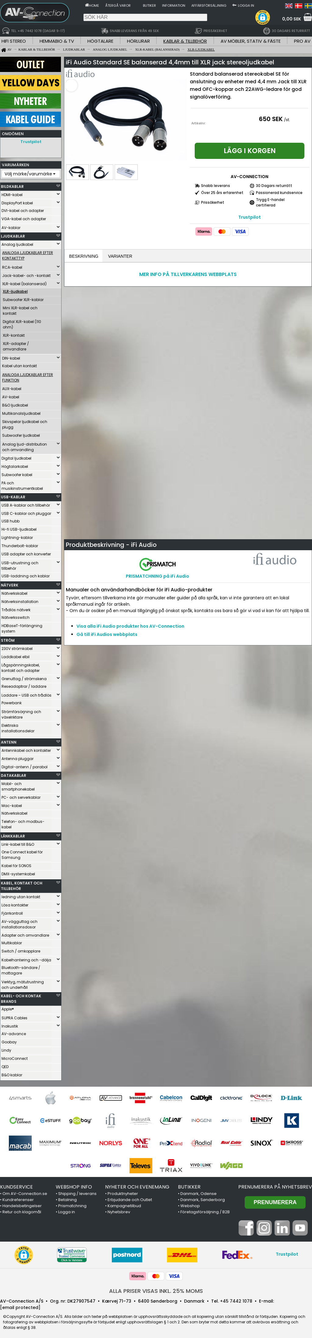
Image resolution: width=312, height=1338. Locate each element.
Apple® (8, 1007)
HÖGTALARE (100, 41)
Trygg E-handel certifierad (270, 202)
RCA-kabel (12, 265)
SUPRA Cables (14, 1016)
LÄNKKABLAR (13, 834)
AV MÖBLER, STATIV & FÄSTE (251, 41)
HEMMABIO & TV (57, 41)
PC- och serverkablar (21, 795)
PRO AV (302, 41)
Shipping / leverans (77, 1192)
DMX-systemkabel (18, 872)
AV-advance (14, 1032)
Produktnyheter (123, 1192)
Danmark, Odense (198, 1192)
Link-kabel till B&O (18, 842)
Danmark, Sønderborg (202, 1198)
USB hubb (11, 519)
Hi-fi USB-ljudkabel (19, 527)
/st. (287, 120)
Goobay (9, 1040)
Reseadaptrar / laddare (24, 684)
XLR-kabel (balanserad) (24, 282)
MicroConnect (15, 1057)
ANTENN (8, 740)
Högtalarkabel (15, 465)
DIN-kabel (11, 356)
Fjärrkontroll (12, 911)
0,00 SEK (291, 19)
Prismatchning (72, 1204)
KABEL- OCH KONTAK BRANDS (21, 997)
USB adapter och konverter (26, 552)
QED (5, 1065)
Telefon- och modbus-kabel (23, 822)
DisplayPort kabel (17, 201)
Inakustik (10, 1024)
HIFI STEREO (14, 41)
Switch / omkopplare (21, 949)
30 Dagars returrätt (274, 185)
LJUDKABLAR (13, 234)
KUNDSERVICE (16, 1185)
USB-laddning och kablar (26, 574)
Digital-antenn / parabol (25, 765)
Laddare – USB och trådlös (26, 693)
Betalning (67, 1198)
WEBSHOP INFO (74, 1185)
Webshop (190, 1204)
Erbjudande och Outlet (130, 1198)
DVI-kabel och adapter (23, 209)
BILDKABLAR (12, 185)
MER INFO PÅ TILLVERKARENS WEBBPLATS (188, 274)
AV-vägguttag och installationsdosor (19, 922)
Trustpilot (30, 142)
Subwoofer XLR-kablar (23, 298)
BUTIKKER (189, 1185)
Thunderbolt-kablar (20, 544)
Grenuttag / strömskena (24, 677)
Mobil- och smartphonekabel (18, 785)
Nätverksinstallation (20, 600)
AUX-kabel (11, 387)
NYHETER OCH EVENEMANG (137, 1185)
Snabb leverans (215, 185)
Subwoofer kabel (17, 473)
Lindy (6, 1048)
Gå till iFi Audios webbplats (106, 635)
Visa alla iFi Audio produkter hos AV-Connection (130, 627)
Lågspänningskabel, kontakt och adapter (21, 666)
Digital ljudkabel (16, 456)
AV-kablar (11, 226)
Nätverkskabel (14, 591)
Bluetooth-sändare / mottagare (21, 968)
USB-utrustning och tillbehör (20, 564)
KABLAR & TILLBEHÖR (185, 41)
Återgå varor (118, 5)
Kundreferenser (18, 1198)
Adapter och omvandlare (25, 933)
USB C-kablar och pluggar (26, 512)
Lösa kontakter (15, 903)
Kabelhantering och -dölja (26, 958)
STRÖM (8, 638)
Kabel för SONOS (16, 864)
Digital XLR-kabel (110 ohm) (22, 322)
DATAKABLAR (13, 774)
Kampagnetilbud (124, 1204)
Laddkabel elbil (16, 655)
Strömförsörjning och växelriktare (21, 713)
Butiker (149, 5)
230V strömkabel (17, 647)
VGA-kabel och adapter (24, 217)
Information (173, 5)
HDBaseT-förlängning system (22, 627)
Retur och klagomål (21, 1210)
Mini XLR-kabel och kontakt (20, 309)
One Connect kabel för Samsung (22, 853)
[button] (262, 17)
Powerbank (12, 701)
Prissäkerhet (212, 202)
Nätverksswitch (16, 616)
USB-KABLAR (13, 495)
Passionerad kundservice (279, 192)
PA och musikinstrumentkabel (22, 484)
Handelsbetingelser (22, 1204)
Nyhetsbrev (119, 1210)
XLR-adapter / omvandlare (16, 344)
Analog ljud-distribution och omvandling (24, 445)
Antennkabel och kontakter (26, 749)
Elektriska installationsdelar (18, 726)
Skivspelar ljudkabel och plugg (24, 423)
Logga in (246, 5)
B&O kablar (12, 1073)
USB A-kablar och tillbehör (26, 503)
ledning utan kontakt (21, 895)
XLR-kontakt (14, 333)
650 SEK (271, 119)
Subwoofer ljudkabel (21, 433)
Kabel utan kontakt (19, 364)
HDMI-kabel (12, 193)
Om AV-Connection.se (24, 1192)
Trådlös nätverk (16, 608)
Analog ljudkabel (17, 243)
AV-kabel (10, 395)
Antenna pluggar (18, 757)
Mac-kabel (12, 804)
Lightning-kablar (17, 536)
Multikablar (12, 941)
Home (94, 5)
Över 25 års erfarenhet (222, 192)
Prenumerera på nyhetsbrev (275, 1185)
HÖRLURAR (138, 41)
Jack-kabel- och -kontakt (26, 274)
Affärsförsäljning (208, 5)
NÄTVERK (9, 583)
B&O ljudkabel (15, 403)
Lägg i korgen (250, 151)
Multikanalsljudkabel (21, 411)
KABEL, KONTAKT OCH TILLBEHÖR (21, 884)
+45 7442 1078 (236, 1300)
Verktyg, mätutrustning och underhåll (23, 983)
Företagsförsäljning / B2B (205, 1210)
